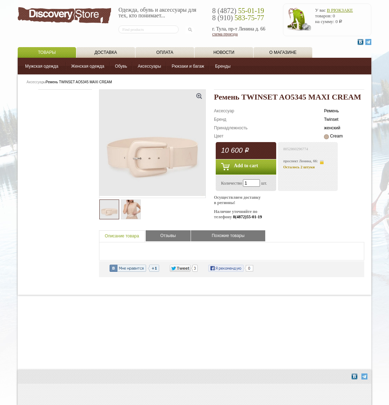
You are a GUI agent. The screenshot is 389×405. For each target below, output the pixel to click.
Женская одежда (87, 66)
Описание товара (122, 236)
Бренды (222, 66)
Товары (47, 52)
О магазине (283, 52)
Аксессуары (149, 66)
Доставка (105, 52)
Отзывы (168, 235)
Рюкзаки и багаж (188, 66)
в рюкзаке (340, 10)
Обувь (121, 66)
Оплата (164, 52)
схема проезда (225, 34)
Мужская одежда (41, 66)
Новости (223, 52)
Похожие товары (228, 235)
